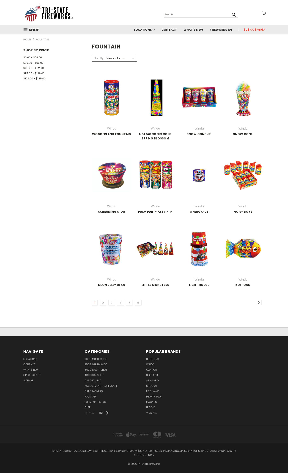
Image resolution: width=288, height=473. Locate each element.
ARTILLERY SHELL (94, 375)
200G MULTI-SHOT (96, 359)
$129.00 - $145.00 (34, 78)
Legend (150, 407)
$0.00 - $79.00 (32, 57)
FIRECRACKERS (94, 391)
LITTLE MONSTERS (155, 285)
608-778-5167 (254, 30)
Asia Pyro (152, 380)
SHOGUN (151, 386)
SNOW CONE (242, 134)
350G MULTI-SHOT (96, 364)
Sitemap (28, 380)
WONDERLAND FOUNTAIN (111, 134)
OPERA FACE (199, 212)
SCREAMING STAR (111, 212)
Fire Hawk (152, 391)
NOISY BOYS (242, 212)
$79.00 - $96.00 (33, 63)
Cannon (151, 370)
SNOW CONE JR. (199, 134)
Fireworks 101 (221, 30)
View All (151, 412)
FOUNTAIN (90, 396)
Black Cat (153, 375)
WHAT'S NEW (193, 30)
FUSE (87, 407)
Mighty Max (153, 396)
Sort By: (99, 58)
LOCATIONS (144, 30)
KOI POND (243, 285)
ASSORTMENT (93, 380)
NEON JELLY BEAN (111, 285)
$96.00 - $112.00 (33, 68)
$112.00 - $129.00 (34, 73)
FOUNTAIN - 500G (95, 402)
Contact (169, 30)
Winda (150, 364)
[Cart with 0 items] (264, 13)
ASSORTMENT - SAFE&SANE (101, 386)
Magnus (151, 402)
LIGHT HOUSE (199, 285)
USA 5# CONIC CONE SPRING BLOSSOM (155, 136)
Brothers (152, 359)
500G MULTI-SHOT (96, 370)
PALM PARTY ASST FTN (155, 212)
